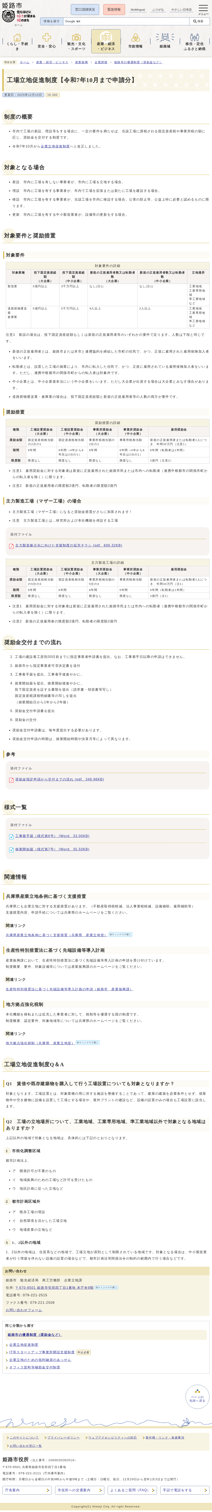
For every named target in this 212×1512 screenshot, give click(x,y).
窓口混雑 (84, 9)
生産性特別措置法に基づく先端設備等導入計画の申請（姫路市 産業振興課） (69, 991)
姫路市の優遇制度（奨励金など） (138, 64)
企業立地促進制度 (55, 148)
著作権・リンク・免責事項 (165, 1439)
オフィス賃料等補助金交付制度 (34, 1369)
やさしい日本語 (181, 9)
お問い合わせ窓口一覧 (26, 1447)
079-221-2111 (30, 1475)
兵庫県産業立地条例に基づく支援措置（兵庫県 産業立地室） (69, 937)
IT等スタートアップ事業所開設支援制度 (50, 1354)
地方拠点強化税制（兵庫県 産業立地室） (53, 1045)
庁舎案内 (12, 1492)
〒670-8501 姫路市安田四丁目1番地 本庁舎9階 (67, 1289)
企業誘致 (101, 64)
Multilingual (137, 9)
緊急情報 (113, 9)
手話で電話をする (177, 1492)
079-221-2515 (35, 1297)
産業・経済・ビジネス (52, 64)
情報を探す (50, 23)
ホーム (25, 64)
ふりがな (158, 9)
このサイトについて (24, 1439)
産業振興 (81, 64)
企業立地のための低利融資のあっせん (40, 1361)
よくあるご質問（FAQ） (130, 1492)
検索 (200, 22)
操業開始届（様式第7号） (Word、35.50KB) (52, 851)
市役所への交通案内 (74, 1492)
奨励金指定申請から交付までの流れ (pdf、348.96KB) (59, 781)
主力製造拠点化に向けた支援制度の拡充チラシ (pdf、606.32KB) (68, 547)
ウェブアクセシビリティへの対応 (112, 1439)
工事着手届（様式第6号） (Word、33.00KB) (52, 838)
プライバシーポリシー (63, 1439)
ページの (197, 1401)
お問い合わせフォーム (24, 1312)
